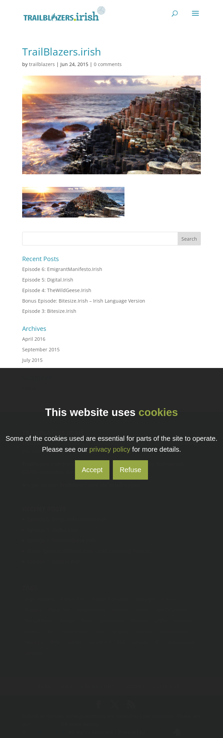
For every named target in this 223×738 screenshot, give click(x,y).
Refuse (130, 470)
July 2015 (32, 360)
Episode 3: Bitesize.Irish (49, 311)
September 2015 (41, 349)
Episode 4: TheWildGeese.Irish (56, 290)
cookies (158, 412)
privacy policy (109, 449)
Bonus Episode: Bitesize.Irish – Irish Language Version (83, 301)
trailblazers (42, 64)
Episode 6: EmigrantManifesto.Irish (62, 269)
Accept (92, 470)
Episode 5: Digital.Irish (47, 279)
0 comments (108, 64)
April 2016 (33, 339)
